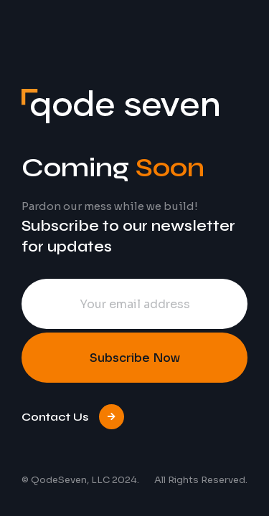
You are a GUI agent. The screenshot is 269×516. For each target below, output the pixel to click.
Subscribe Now (135, 358)
